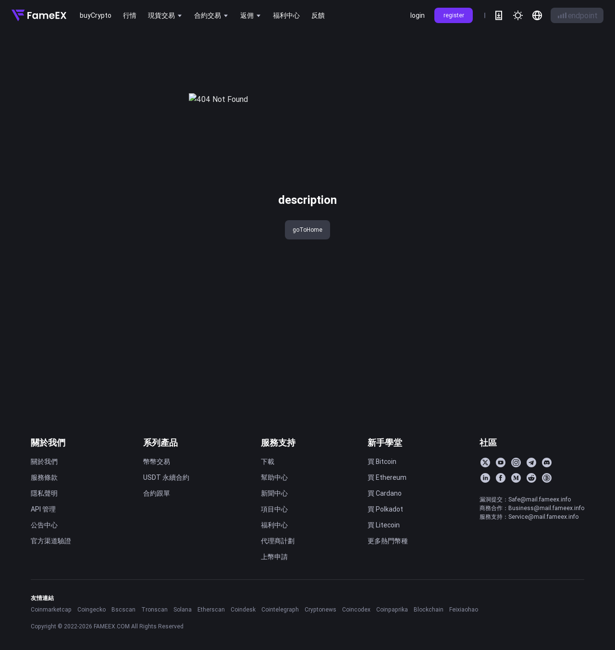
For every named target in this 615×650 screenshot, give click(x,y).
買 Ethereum (387, 477)
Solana (182, 609)
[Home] (39, 15)
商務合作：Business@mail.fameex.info (532, 508)
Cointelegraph (280, 609)
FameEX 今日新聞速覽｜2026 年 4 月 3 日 (536, 236)
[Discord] (547, 462)
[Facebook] (500, 478)
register (453, 15)
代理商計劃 (278, 541)
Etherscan (211, 609)
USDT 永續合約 (166, 477)
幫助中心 (274, 477)
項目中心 (274, 509)
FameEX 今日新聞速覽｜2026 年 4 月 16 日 (536, 93)
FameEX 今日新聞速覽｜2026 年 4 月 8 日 (536, 189)
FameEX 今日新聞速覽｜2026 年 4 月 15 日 (536, 109)
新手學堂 (385, 442)
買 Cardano (385, 493)
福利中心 (274, 525)
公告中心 (44, 525)
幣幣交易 (156, 461)
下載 (267, 461)
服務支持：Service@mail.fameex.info (529, 516)
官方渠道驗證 (51, 541)
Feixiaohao (463, 609)
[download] (498, 15)
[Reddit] (531, 478)
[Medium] (516, 478)
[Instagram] (516, 462)
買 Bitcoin (382, 461)
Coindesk (243, 609)
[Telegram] (531, 462)
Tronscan (154, 609)
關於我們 (48, 442)
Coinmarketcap (51, 609)
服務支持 (278, 442)
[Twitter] (485, 462)
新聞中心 (274, 493)
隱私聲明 (44, 493)
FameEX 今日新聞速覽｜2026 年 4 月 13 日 (536, 141)
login (417, 15)
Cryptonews (320, 609)
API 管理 (43, 509)
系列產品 (160, 442)
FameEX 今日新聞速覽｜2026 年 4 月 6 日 (536, 220)
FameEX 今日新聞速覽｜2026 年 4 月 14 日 (536, 125)
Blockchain (428, 609)
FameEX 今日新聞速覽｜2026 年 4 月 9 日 (536, 173)
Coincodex (356, 609)
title (25, 47)
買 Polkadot (385, 509)
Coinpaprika (392, 609)
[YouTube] (500, 462)
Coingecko (91, 609)
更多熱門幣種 (388, 541)
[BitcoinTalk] (547, 478)
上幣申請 (274, 556)
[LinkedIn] (485, 478)
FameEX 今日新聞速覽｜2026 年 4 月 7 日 (536, 204)
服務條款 (44, 477)
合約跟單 (156, 493)
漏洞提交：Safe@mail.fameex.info (525, 499)
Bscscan (123, 609)
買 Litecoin (384, 525)
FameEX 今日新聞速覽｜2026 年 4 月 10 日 (536, 157)
